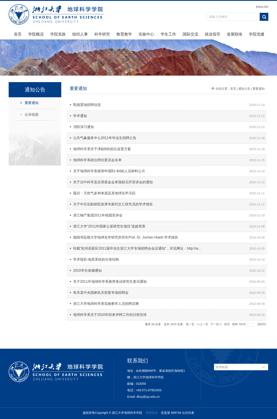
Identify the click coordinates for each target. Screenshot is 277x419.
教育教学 (124, 34)
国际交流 (190, 34)
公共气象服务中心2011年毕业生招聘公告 (104, 138)
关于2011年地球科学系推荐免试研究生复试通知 (110, 281)
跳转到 (262, 324)
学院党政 (58, 34)
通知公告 (244, 88)
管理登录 (152, 412)
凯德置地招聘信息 (87, 105)
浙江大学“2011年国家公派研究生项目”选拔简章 (109, 226)
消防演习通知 (83, 127)
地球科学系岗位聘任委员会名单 (97, 160)
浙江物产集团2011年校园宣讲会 (97, 215)
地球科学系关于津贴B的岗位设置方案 (102, 149)
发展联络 (234, 34)
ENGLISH (262, 6)
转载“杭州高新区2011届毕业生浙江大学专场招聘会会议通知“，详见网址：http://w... (137, 248)
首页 (18, 34)
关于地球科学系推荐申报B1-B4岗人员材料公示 (109, 171)
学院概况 (36, 34)
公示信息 (32, 114)
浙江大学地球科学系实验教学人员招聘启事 (106, 303)
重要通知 (32, 103)
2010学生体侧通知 (87, 270)
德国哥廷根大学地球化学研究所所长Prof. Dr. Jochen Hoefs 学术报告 (125, 237)
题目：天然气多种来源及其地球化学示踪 (104, 193)
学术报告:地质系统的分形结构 (96, 259)
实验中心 (146, 34)
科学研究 (102, 34)
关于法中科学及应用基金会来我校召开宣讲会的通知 (113, 182)
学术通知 (80, 116)
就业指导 (212, 34)
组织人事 (80, 34)
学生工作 (168, 34)
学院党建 (256, 34)
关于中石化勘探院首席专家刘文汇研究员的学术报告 (113, 204)
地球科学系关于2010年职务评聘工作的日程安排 (110, 315)
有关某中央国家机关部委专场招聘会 (101, 292)
